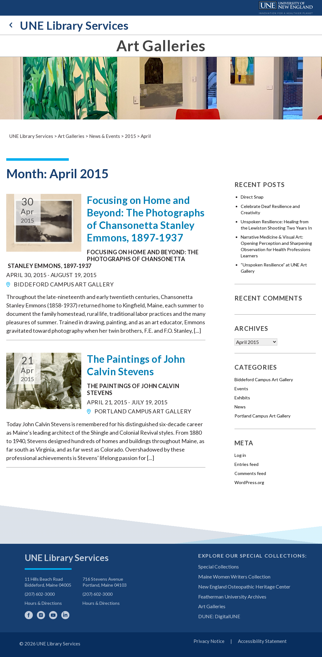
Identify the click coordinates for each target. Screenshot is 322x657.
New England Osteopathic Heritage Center (244, 586)
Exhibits (242, 397)
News (240, 406)
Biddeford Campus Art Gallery (263, 379)
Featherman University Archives (232, 596)
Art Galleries (161, 45)
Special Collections (218, 566)
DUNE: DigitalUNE (219, 616)
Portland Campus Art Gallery (262, 415)
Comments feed (250, 473)
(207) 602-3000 (40, 594)
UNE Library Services (68, 25)
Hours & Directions (43, 603)
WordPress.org (249, 482)
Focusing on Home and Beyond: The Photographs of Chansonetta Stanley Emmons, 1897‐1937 (146, 219)
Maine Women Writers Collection (234, 576)
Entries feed (246, 464)
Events (241, 388)
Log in (240, 455)
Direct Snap (252, 197)
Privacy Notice (209, 641)
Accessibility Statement (262, 641)
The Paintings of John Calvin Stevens (136, 365)
